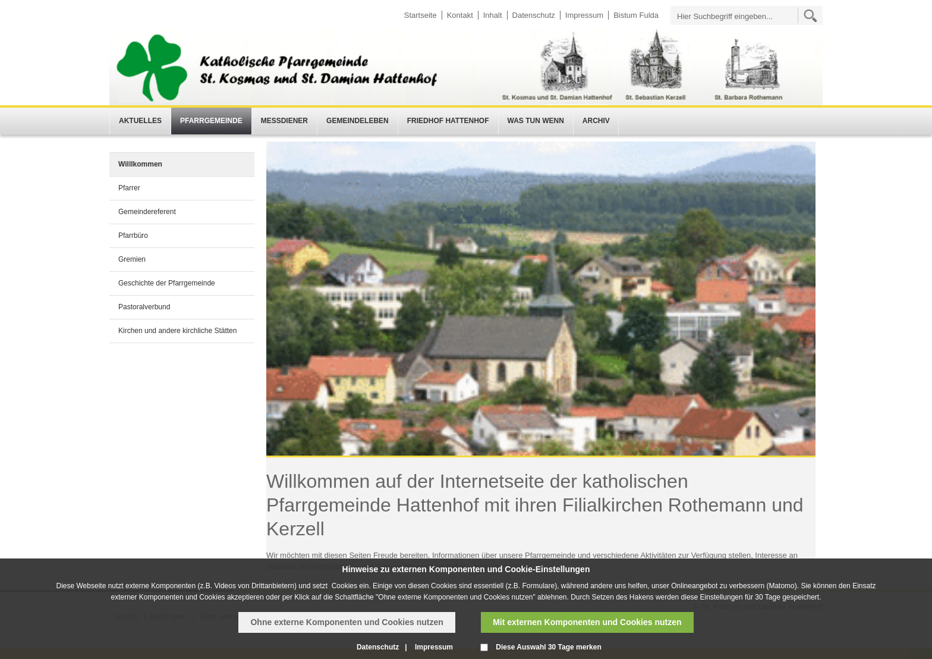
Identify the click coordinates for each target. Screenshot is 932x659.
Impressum (584, 15)
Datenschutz (533, 15)
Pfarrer (129, 188)
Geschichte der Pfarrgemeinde (166, 283)
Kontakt (460, 15)
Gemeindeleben (357, 121)
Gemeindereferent (147, 212)
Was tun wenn (536, 121)
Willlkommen (140, 164)
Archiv (596, 121)
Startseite (420, 15)
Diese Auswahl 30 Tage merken (548, 647)
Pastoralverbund (144, 307)
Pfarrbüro (133, 235)
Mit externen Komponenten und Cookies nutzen (587, 622)
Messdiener (284, 121)
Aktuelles (140, 121)
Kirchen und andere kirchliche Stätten (177, 331)
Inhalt (492, 15)
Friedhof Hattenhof (448, 121)
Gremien (132, 259)
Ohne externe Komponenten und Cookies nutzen (346, 622)
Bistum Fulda (636, 15)
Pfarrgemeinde (211, 121)
